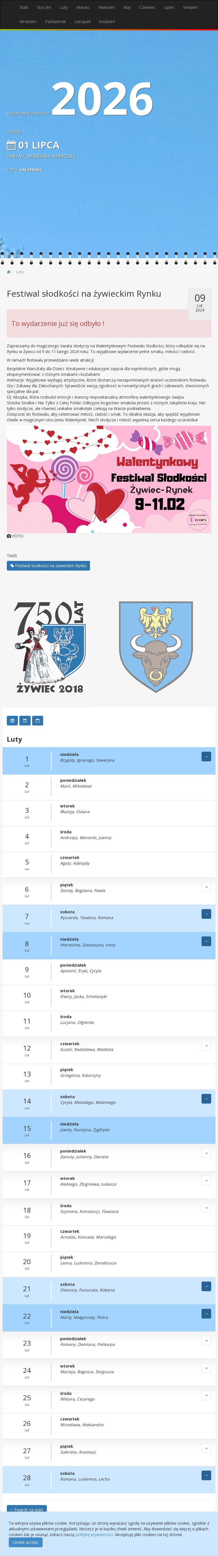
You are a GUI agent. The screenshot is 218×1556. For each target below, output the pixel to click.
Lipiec (169, 7)
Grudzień (107, 21)
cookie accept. (25, 1542)
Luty (64, 7)
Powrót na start (27, 1509)
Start (24, 7)
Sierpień (190, 7)
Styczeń (44, 7)
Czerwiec (147, 7)
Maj (127, 7)
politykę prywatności (94, 1534)
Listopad (82, 21)
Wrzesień (28, 21)
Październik (55, 21)
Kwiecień (106, 7)
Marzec (83, 7)
